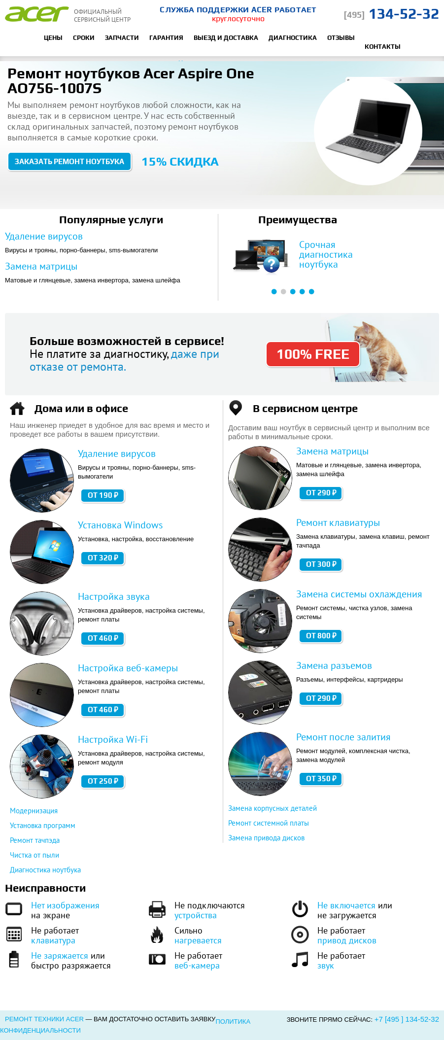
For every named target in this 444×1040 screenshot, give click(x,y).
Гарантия (166, 37)
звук (325, 965)
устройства (195, 915)
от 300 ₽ (321, 564)
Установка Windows (120, 525)
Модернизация (34, 810)
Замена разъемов (334, 665)
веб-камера (197, 965)
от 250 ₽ (103, 781)
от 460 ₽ (103, 638)
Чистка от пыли (34, 855)
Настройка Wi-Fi (113, 739)
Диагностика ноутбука (45, 869)
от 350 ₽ (321, 778)
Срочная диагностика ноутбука (326, 254)
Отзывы (341, 37)
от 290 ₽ (321, 492)
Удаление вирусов (44, 236)
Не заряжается (59, 955)
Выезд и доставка (226, 37)
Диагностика (293, 37)
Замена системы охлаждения (359, 594)
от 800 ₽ (321, 635)
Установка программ (42, 825)
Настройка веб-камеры (128, 667)
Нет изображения (65, 905)
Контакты (383, 46)
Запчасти (122, 37)
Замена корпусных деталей (272, 808)
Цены (53, 37)
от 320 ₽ (103, 558)
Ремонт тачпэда (35, 840)
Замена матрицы (41, 266)
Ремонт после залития (343, 736)
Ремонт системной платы (268, 823)
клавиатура (53, 940)
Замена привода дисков (266, 837)
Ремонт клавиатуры (338, 522)
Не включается (346, 905)
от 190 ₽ (103, 495)
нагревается (198, 940)
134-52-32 (391, 13)
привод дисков (346, 940)
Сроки (84, 37)
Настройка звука (114, 596)
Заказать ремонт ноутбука (69, 161)
